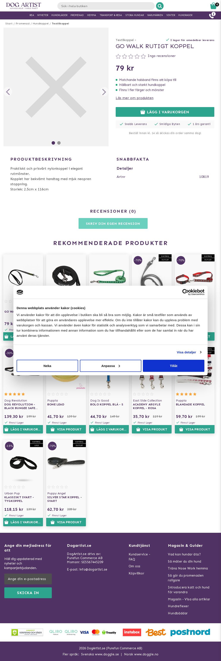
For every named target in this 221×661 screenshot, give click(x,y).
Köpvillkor (136, 573)
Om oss (134, 566)
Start (9, 23)
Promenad (23, 23)
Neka (47, 365)
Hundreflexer (178, 606)
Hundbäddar (178, 613)
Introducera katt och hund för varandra (188, 589)
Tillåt (173, 365)
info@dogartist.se (93, 569)
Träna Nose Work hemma (188, 568)
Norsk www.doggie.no (141, 654)
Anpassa (110, 365)
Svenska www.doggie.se (100, 654)
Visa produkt (66, 429)
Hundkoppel (41, 23)
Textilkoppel (60, 23)
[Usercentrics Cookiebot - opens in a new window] (185, 292)
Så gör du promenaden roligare (186, 578)
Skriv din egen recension (113, 223)
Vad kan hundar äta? (184, 554)
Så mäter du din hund (184, 561)
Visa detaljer (186, 352)
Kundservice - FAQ (139, 556)
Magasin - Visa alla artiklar (189, 599)
